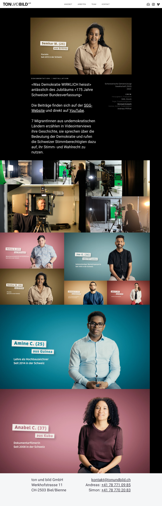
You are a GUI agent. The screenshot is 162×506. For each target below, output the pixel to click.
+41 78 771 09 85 (116, 485)
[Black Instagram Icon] (153, 4)
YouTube (76, 110)
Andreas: (93, 485)
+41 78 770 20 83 (116, 490)
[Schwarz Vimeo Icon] (158, 4)
